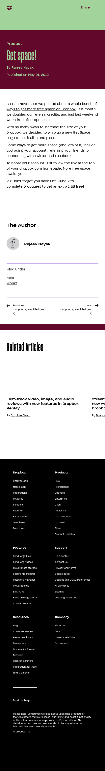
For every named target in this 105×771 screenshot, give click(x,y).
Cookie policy (62, 574)
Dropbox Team (20, 415)
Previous (29, 309)
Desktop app (20, 481)
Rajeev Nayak (23, 67)
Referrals (18, 655)
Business (60, 492)
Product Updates (65, 534)
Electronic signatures (25, 597)
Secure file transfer (24, 574)
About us (60, 625)
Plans (58, 528)
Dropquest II (40, 120)
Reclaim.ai (60, 510)
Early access (20, 516)
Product (14, 44)
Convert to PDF (22, 603)
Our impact (61, 643)
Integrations (20, 492)
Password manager (24, 579)
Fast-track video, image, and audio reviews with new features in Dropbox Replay (43, 403)
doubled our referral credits (36, 114)
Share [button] (85, 7)
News (10, 278)
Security (18, 510)
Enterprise (61, 498)
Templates (19, 522)
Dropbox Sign (62, 516)
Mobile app (19, 487)
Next (76, 309)
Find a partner (21, 672)
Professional (62, 487)
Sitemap (60, 591)
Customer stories (23, 631)
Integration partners (25, 666)
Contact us (61, 562)
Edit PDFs (18, 591)
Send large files (22, 556)
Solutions (18, 504)
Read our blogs (21, 700)
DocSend (60, 522)
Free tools (18, 528)
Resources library (23, 637)
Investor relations (65, 637)
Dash (58, 504)
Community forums (24, 649)
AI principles (62, 585)
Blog (15, 625)
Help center (61, 556)
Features (18, 498)
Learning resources (66, 597)
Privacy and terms (65, 568)
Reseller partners (23, 661)
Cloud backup (21, 585)
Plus (57, 481)
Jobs (57, 631)
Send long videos (23, 562)
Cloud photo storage (25, 568)
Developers (19, 643)
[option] (42, 403)
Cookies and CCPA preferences (72, 579)
